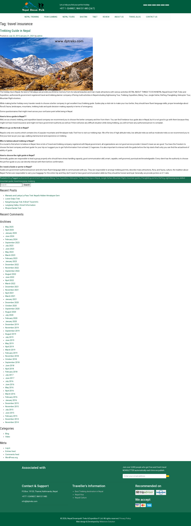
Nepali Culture (81, 498)
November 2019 (12, 328)
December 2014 (12, 419)
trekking (31, 181)
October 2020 (11, 306)
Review (106, 17)
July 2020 (9, 315)
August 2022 (10, 274)
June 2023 (9, 249)
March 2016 (10, 394)
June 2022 (9, 277)
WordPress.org (11, 457)
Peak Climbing (50, 17)
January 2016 (11, 400)
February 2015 (11, 416)
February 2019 (11, 353)
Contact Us (151, 17)
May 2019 (9, 343)
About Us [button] (119, 17)
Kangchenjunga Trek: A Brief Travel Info (21, 202)
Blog (10, 178)
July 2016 (9, 381)
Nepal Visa (79, 495)
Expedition (64, 178)
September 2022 (12, 271)
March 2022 (10, 283)
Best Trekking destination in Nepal (89, 491)
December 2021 (12, 287)
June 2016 (9, 384)
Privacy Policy (125, 518)
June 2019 (9, 340)
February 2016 (11, 397)
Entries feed (10, 451)
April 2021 (9, 293)
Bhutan (83, 17)
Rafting (162, 178)
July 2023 (9, 246)
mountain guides (134, 178)
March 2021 (10, 296)
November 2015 (12, 406)
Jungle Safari (106, 178)
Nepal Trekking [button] (32, 17)
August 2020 (10, 312)
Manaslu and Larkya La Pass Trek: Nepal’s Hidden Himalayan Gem (32, 196)
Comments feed (12, 454)
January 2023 (11, 261)
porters (155, 178)
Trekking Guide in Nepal (15, 31)
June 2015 (9, 413)
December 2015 (12, 403)
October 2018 (11, 359)
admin (39, 36)
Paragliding (146, 178)
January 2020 (11, 321)
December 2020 (12, 302)
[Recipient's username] (144, 476)
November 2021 (12, 290)
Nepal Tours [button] (69, 17)
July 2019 (9, 337)
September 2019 (12, 331)
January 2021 (11, 299)
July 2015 (9, 410)
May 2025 (9, 227)
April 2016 (9, 391)
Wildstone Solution (107, 522)
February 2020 (11, 318)
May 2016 (9, 387)
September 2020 (12, 309)
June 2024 (9, 236)
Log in (7, 448)
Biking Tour (54, 178)
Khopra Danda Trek (13, 208)
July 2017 (9, 375)
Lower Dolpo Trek (12, 199)
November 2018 (12, 356)
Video (7, 437)
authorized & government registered (34, 178)
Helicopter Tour (76, 178)
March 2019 (10, 350)
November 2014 (12, 422)
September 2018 (12, 362)
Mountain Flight (119, 178)
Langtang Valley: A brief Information (20, 205)
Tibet (94, 17)
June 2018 (9, 365)
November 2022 (12, 268)
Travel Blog (135, 17)
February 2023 (11, 258)
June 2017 (9, 378)
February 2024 (11, 239)
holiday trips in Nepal (91, 178)
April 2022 (9, 280)
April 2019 (9, 347)
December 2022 (12, 265)
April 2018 (9, 369)
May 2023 (9, 252)
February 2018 (11, 372)
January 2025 (11, 233)
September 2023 (12, 243)
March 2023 (10, 255)
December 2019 (12, 324)
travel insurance (20, 181)
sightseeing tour (172, 178)
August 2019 (10, 334)
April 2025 (9, 230)
